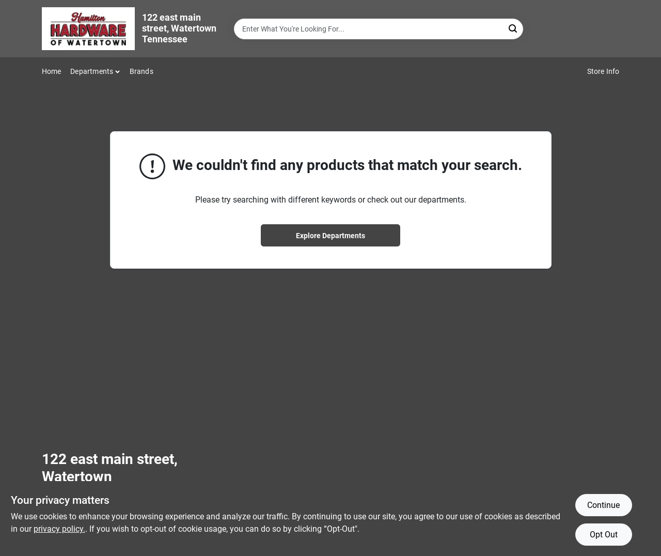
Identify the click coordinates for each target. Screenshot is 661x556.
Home (51, 71)
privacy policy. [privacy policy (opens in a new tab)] (59, 529)
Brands (141, 71)
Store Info (603, 71)
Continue (603, 505)
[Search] (513, 28)
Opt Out (604, 534)
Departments (91, 71)
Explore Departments (330, 235)
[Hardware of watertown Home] (88, 28)
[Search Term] (378, 29)
